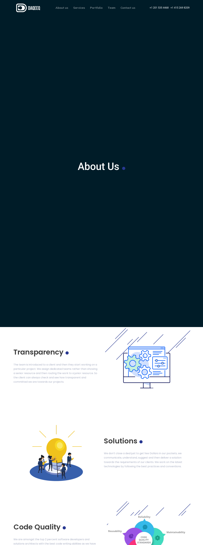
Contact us (128, 8)
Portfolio (96, 8)
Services (79, 8)
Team (111, 8)
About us (62, 8)
